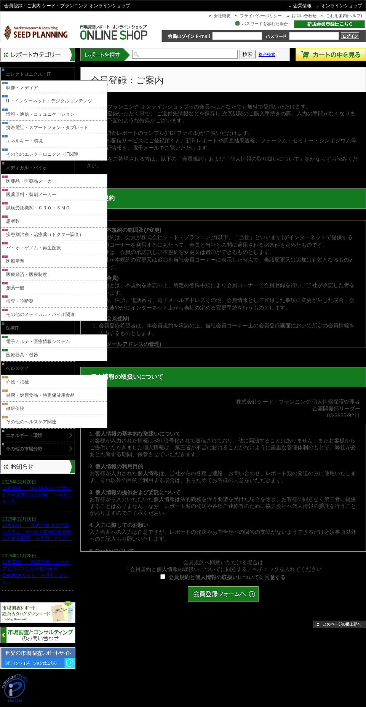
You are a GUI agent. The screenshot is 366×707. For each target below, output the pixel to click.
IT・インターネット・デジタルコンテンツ (49, 101)
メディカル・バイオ (26, 168)
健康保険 (15, 408)
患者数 (13, 221)
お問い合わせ (303, 15)
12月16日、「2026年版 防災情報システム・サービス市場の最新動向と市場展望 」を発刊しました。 (37, 532)
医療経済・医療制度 (26, 274)
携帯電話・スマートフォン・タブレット (47, 127)
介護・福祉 (17, 382)
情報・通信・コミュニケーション (40, 114)
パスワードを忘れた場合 (265, 23)
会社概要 (222, 15)
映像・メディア (22, 87)
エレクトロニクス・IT (28, 74)
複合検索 (267, 54)
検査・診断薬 (20, 301)
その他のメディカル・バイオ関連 (40, 314)
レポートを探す (105, 54)
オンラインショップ (341, 5)
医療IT (12, 328)
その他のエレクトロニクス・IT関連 (42, 154)
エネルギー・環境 (24, 141)
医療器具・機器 (22, 354)
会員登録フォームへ (223, 594)
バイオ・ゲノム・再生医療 (33, 248)
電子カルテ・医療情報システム (38, 341)
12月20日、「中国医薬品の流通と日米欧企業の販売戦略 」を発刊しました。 (37, 495)
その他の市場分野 (24, 449)
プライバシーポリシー (261, 15)
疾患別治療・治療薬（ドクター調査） (45, 234)
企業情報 (302, 5)
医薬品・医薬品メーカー (31, 181)
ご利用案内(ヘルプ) (344, 15)
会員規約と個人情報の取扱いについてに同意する (227, 577)
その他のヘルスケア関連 (31, 422)
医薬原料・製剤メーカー (31, 194)
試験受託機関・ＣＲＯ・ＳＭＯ (38, 208)
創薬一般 (15, 287)
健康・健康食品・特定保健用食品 (40, 395)
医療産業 (15, 261)
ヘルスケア (17, 368)
